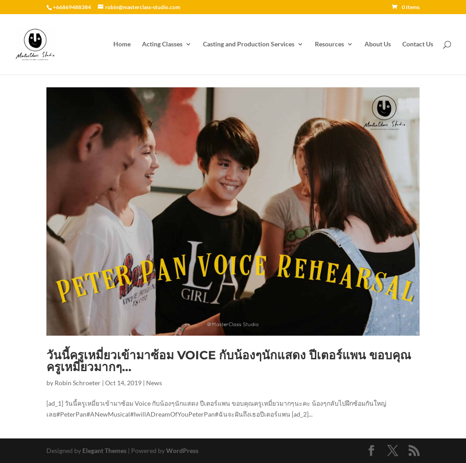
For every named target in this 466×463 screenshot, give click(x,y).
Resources (329, 44)
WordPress (182, 450)
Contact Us (417, 44)
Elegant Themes (104, 450)
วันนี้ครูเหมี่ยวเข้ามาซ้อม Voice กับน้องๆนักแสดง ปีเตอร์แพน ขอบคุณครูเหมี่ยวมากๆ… (228, 361)
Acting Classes (162, 44)
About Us (378, 44)
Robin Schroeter (78, 383)
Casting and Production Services (248, 44)
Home (122, 44)
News (154, 383)
